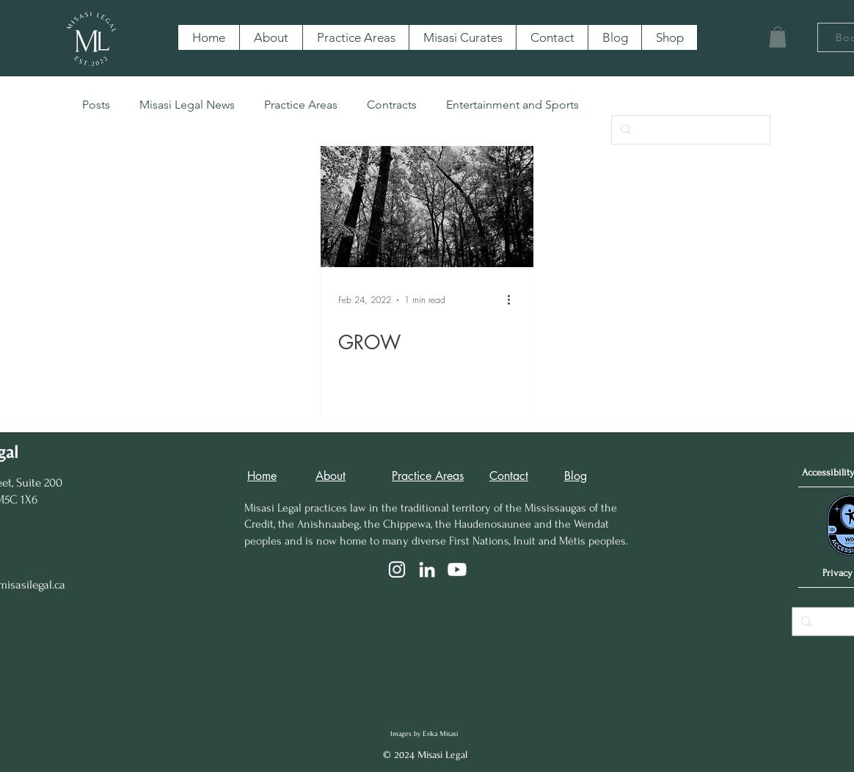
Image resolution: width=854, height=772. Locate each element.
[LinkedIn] (427, 569)
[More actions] (513, 300)
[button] (778, 37)
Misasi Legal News (187, 105)
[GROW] (427, 206)
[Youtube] (457, 569)
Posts (96, 105)
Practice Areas (300, 105)
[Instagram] (397, 569)
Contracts (392, 105)
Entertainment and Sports (512, 105)
